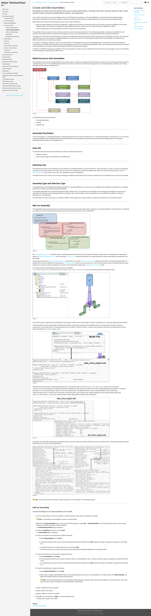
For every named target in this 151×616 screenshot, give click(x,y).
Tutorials (5, 14)
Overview (8, 16)
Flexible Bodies (6, 64)
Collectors (6, 41)
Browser (7, 57)
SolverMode (7, 50)
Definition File (137, 19)
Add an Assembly (138, 29)
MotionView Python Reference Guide (12, 88)
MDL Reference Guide (8, 81)
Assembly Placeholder (139, 14)
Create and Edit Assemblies (12, 30)
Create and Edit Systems (12, 27)
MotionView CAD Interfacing (10, 61)
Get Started (5, 11)
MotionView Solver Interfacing (10, 66)
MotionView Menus (7, 54)
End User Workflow (9, 20)
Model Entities (7, 38)
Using (8, 18)
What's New (5, 9)
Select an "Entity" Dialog (10, 48)
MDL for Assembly (138, 26)
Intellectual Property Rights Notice (84, 613)
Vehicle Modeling (7, 68)
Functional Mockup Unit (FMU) (10, 73)
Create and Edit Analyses (12, 32)
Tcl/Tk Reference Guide (8, 79)
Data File (136, 17)
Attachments (9, 34)
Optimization (6, 71)
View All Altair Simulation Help (15, 95)
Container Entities (8, 25)
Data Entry (6, 43)
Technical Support (99, 613)
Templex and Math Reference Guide (11, 85)
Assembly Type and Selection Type (141, 23)
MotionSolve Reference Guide (10, 83)
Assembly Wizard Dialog (39, 606)
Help (10, 90)
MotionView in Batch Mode (11, 52)
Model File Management (10, 23)
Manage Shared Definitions (12, 36)
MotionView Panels (7, 59)
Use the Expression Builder (11, 45)
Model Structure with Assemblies (139, 11)
